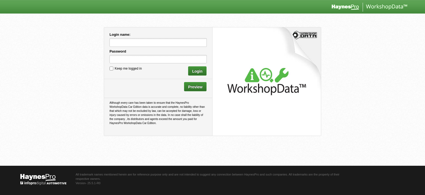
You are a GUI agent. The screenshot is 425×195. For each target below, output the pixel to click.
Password (118, 51)
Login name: (120, 34)
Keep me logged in (128, 68)
